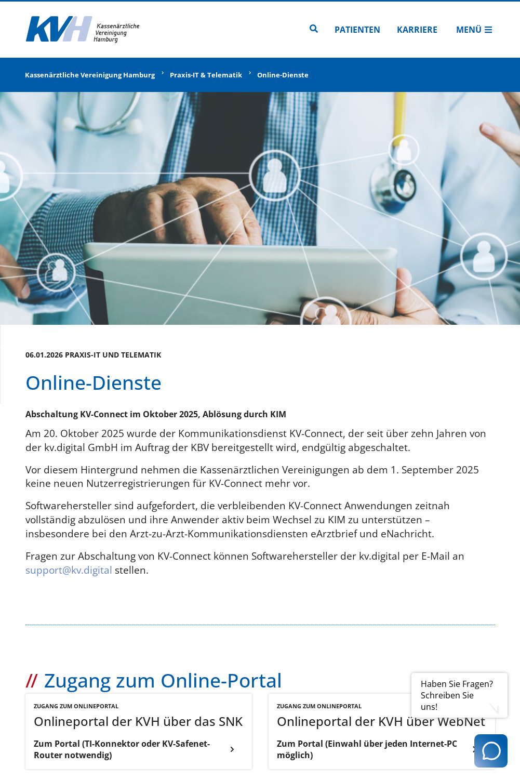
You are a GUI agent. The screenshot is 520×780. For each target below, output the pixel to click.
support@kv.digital (68, 570)
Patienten (357, 29)
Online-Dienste (283, 75)
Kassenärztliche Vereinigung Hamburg (90, 75)
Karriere (417, 29)
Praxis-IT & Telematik (206, 75)
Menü (474, 29)
